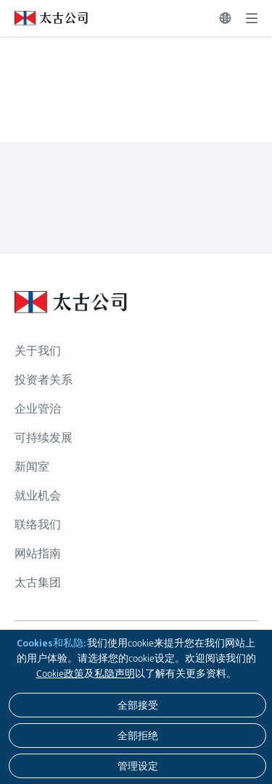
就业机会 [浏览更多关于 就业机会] (38, 495)
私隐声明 (114, 673)
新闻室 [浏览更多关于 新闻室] (32, 466)
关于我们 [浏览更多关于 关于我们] (38, 351)
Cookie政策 (60, 673)
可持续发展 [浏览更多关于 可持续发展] (44, 437)
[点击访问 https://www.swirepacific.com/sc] (44, 18)
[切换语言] (225, 18)
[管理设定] (137, 766)
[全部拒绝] (137, 735)
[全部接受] (137, 705)
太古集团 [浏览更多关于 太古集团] (38, 582)
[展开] (251, 18)
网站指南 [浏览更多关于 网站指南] (38, 553)
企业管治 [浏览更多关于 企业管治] (38, 409)
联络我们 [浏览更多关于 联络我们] (38, 524)
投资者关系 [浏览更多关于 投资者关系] (44, 380)
